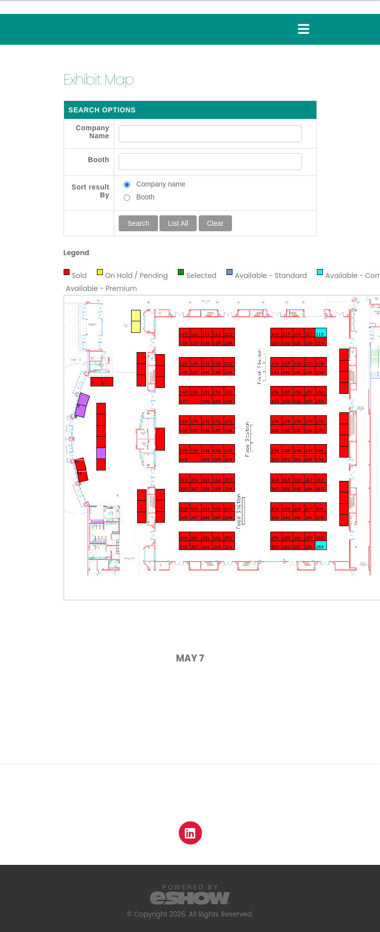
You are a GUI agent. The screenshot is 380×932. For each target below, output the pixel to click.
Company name (160, 184)
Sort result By (90, 191)
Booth (98, 160)
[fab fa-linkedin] (190, 832)
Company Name (92, 132)
